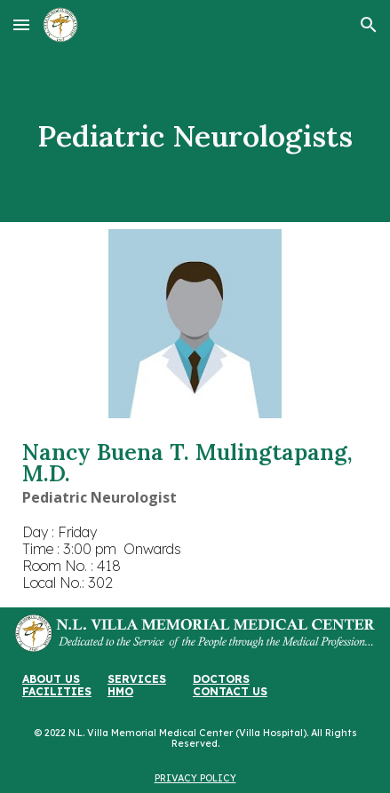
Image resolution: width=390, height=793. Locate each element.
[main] (195, 136)
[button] (21, 24)
